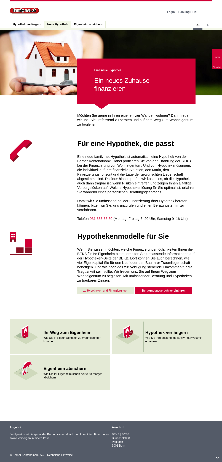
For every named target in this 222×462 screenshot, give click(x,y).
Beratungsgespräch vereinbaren (164, 290)
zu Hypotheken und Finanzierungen (105, 290)
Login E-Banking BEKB (185, 11)
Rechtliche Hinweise (60, 455)
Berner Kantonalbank (60, 434)
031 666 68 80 (101, 219)
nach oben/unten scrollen (217, 457)
